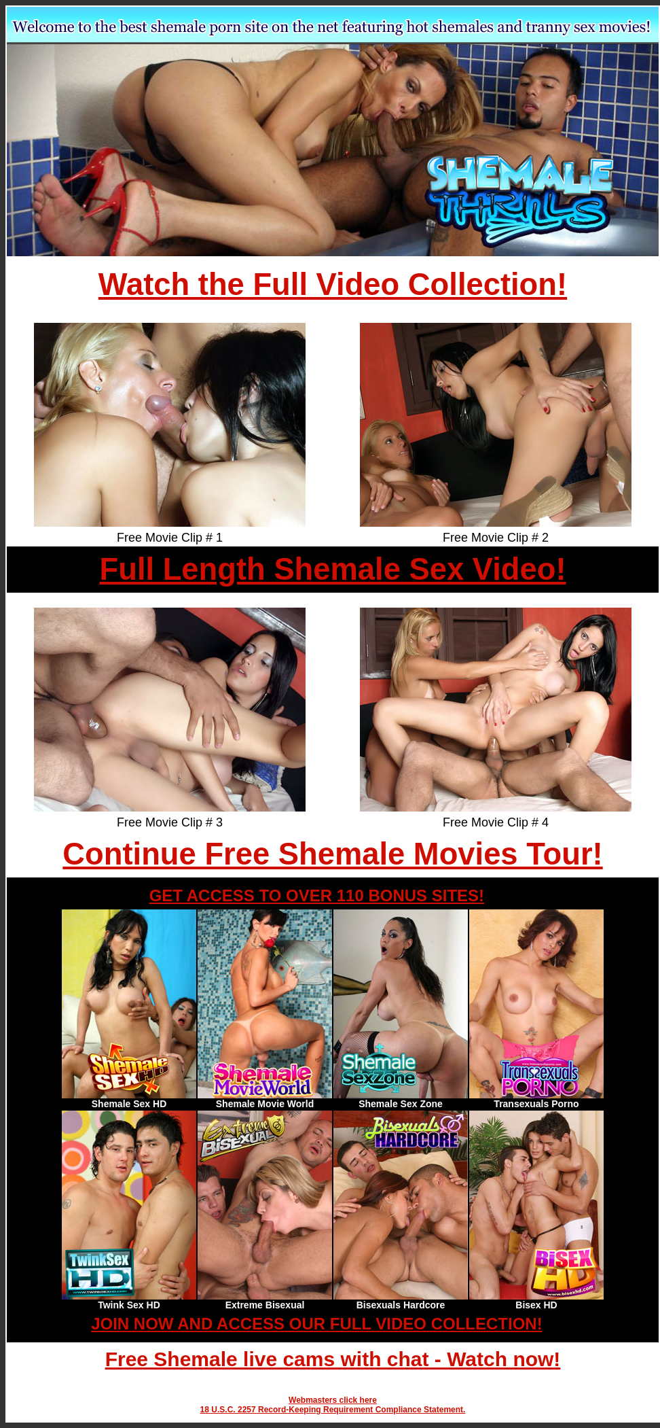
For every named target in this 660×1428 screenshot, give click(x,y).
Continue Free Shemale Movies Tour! (332, 854)
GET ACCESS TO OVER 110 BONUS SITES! (316, 895)
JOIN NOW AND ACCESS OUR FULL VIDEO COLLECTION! (316, 1323)
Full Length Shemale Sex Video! (332, 569)
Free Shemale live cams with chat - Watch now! (333, 1359)
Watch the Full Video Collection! (332, 284)
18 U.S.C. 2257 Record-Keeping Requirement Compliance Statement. (333, 1409)
